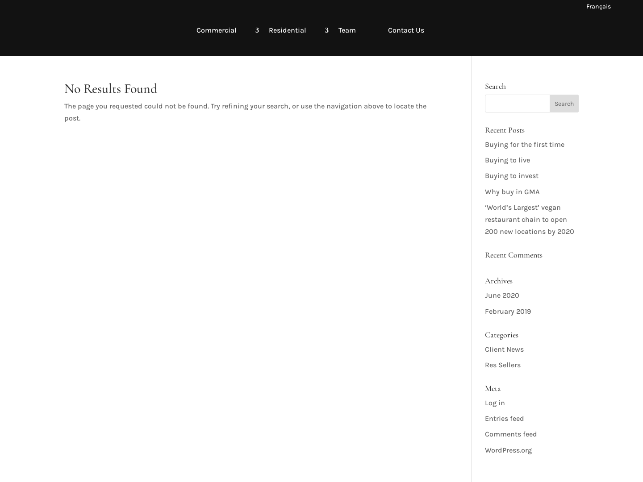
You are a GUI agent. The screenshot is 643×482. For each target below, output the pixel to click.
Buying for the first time (524, 144)
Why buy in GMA (512, 191)
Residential (287, 30)
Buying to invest (512, 175)
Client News (504, 349)
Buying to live (507, 160)
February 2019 (508, 311)
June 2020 (502, 295)
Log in (495, 403)
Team (347, 30)
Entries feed (504, 418)
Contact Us (406, 30)
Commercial (216, 30)
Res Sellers (503, 365)
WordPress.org (508, 450)
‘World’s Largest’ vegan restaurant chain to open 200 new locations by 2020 (529, 219)
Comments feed (511, 434)
